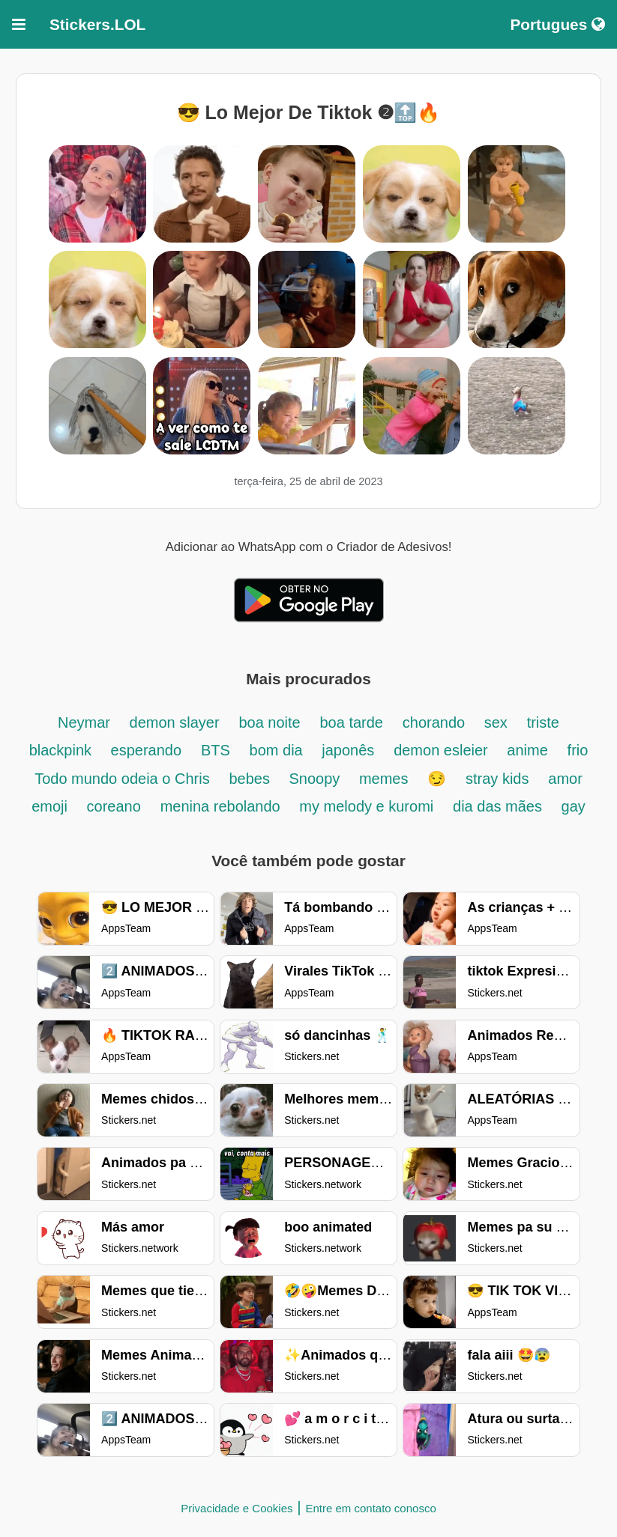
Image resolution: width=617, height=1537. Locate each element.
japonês (348, 750)
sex (496, 722)
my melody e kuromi (366, 806)
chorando (436, 722)
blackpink (62, 750)
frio (578, 750)
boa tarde (351, 722)
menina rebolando (222, 806)
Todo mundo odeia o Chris (121, 778)
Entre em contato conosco (370, 1508)
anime (527, 750)
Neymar (86, 722)
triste (543, 722)
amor (565, 778)
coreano (114, 806)
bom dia (278, 750)
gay (574, 806)
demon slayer (175, 722)
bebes (251, 778)
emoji (51, 806)
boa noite (269, 722)
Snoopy (316, 778)
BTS (215, 750)
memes (384, 778)
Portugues (557, 24)
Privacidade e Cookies (236, 1508)
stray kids (497, 778)
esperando (146, 750)
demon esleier (443, 750)
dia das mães (500, 806)
